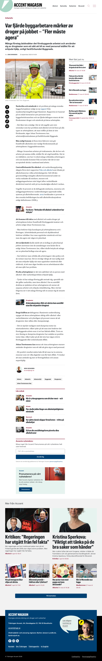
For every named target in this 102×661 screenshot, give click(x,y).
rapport (43, 109)
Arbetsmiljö (37, 379)
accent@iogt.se (29, 370)
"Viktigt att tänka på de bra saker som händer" (73, 541)
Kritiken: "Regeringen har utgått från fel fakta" (27, 539)
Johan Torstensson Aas (24, 383)
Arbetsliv (27, 379)
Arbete (19, 379)
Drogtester (57, 379)
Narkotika (63, 6)
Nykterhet (72, 6)
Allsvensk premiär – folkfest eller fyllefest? (38, 580)
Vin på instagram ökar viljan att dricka (14, 580)
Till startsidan (51, 595)
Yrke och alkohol (46, 170)
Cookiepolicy (76, 656)
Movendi (81, 6)
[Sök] (88, 5)
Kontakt (11, 646)
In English (45, 646)
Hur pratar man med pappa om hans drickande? (60, 581)
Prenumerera (26, 489)
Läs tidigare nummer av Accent (67, 622)
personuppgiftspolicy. (56, 461)
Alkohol (55, 6)
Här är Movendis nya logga (84, 580)
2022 (42, 194)
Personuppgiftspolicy (89, 656)
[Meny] (94, 5)
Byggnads (48, 379)
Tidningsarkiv (34, 646)
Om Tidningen (21, 646)
